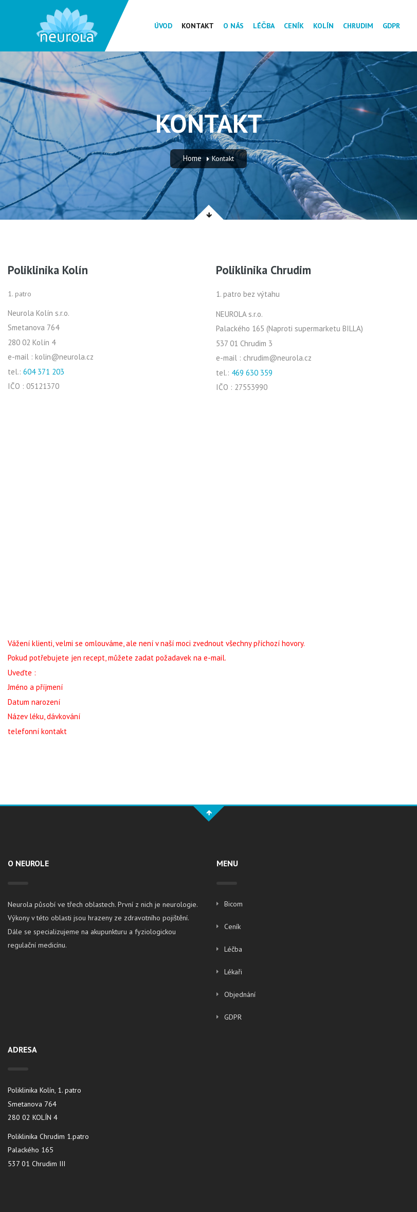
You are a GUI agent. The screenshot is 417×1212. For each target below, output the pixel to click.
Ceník (294, 25)
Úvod (163, 25)
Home (192, 158)
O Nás (233, 25)
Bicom (233, 903)
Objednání (240, 994)
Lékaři (233, 971)
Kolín (323, 25)
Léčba (264, 25)
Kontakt (198, 25)
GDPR (391, 25)
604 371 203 (43, 372)
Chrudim (358, 25)
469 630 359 (252, 373)
